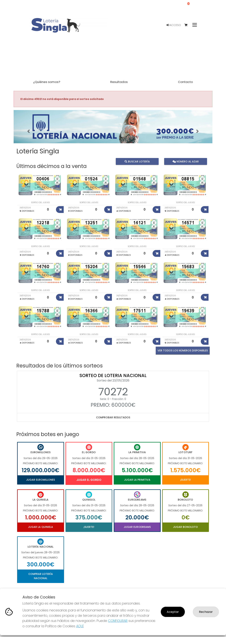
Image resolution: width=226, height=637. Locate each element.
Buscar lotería (137, 161)
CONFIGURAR (118, 620)
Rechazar (206, 612)
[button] (28, 131)
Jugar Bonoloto (185, 527)
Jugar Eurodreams (137, 527)
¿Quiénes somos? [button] (46, 82)
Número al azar (185, 161)
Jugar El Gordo (88, 480)
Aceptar (173, 612)
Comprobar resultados (113, 417)
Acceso (173, 25)
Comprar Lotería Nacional (40, 576)
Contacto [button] (185, 82)
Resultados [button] (119, 82)
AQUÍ (80, 626)
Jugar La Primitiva (137, 480)
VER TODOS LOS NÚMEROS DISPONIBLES (183, 350)
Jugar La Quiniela (40, 527)
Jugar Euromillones (40, 480)
